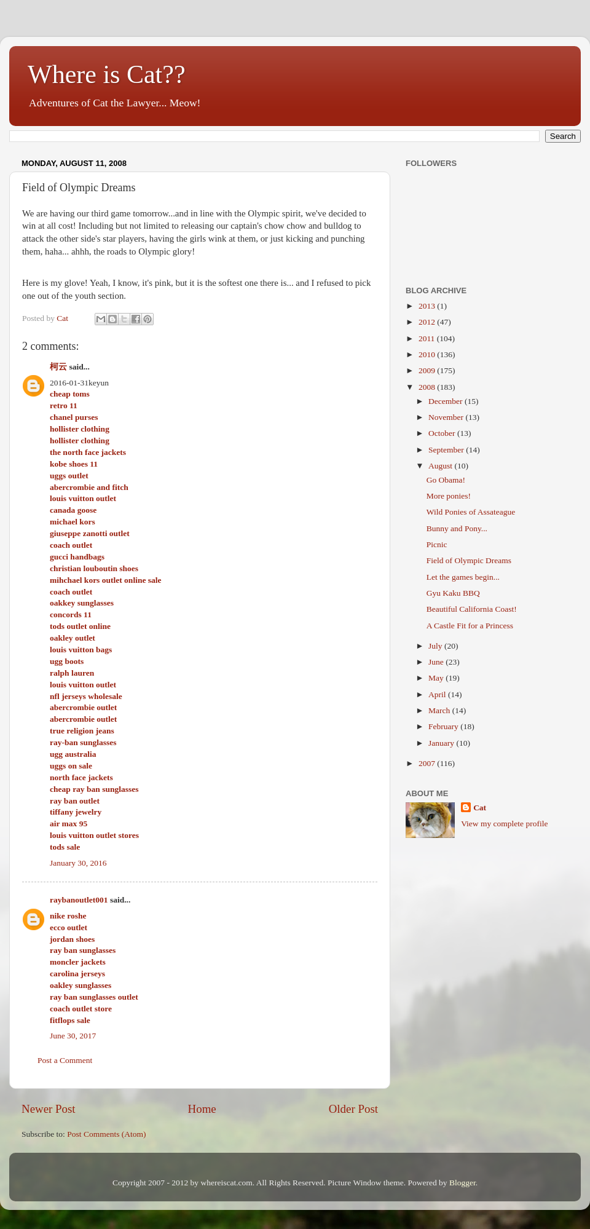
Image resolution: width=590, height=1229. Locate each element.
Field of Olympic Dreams (469, 560)
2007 (428, 763)
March (440, 710)
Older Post (353, 1108)
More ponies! (449, 495)
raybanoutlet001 (79, 899)
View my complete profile (504, 823)
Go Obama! (446, 479)
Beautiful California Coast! (472, 609)
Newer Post (49, 1108)
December (446, 401)
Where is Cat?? (107, 74)
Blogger (462, 1182)
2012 (428, 321)
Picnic (437, 544)
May (437, 677)
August (441, 465)
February (444, 726)
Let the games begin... (463, 577)
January (442, 743)
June (437, 661)
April (438, 694)
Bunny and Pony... (457, 528)
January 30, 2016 (78, 862)
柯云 (58, 366)
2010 (428, 354)
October (442, 433)
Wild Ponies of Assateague (471, 511)
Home (202, 1108)
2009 (428, 370)
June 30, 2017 (73, 1035)
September (447, 449)
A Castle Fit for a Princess (470, 625)
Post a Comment (64, 1060)
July (436, 645)
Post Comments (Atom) (106, 1134)
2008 (428, 387)
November (446, 417)
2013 (428, 305)
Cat (479, 807)
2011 (428, 338)
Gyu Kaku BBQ (453, 593)
